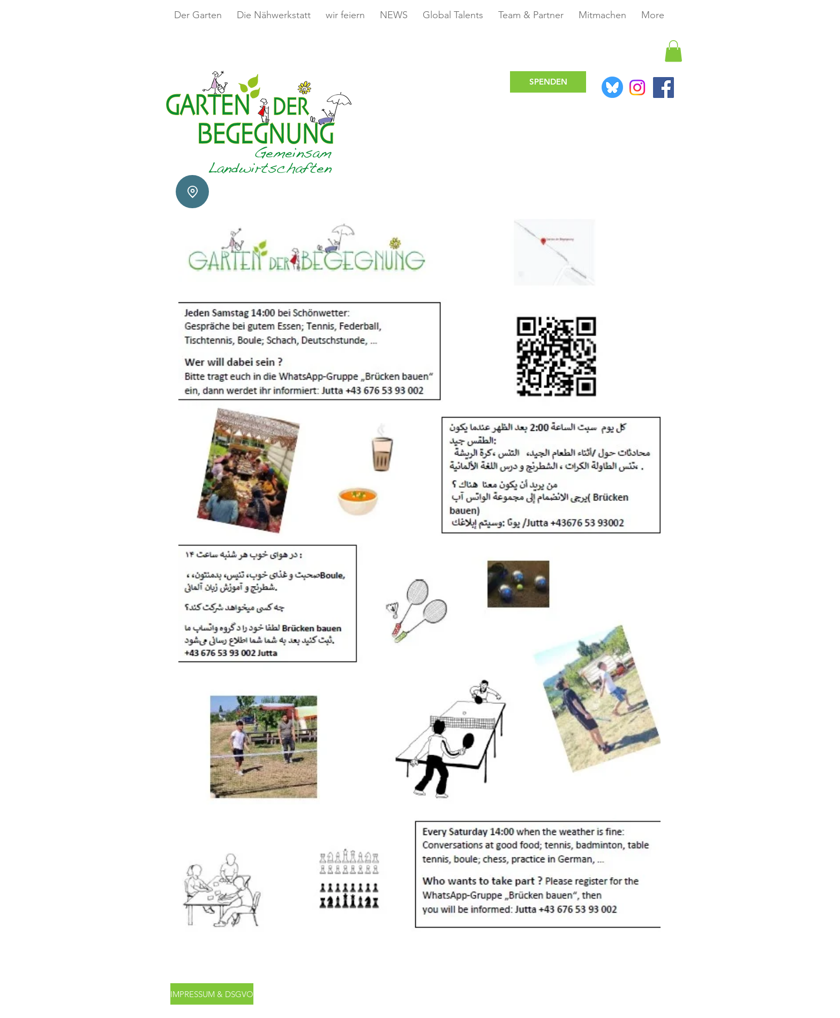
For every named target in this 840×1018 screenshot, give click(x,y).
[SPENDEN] (548, 82)
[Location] (192, 191)
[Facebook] (663, 87)
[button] (673, 51)
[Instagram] (637, 87)
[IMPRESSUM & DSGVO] (211, 994)
